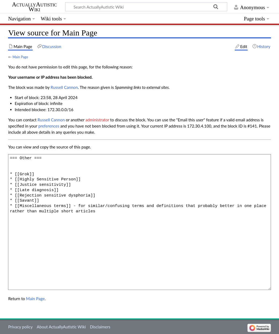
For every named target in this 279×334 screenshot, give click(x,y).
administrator (97, 119)
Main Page (20, 57)
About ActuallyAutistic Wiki (61, 326)
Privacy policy (20, 326)
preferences (48, 126)
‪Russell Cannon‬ (64, 87)
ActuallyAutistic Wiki (34, 7)
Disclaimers (100, 326)
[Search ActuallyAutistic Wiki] (146, 6)
